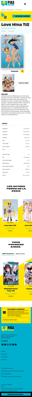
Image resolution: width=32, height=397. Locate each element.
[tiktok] (15, 344)
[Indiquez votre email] (14, 320)
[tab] (4, 123)
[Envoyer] (28, 320)
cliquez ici (18, 315)
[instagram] (5, 344)
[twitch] (13, 344)
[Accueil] (7, 3)
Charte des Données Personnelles (12, 388)
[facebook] (2, 344)
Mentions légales (6, 384)
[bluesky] (7, 344)
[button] (21, 16)
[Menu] (27, 4)
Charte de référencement (9, 391)
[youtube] (10, 344)
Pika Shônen (10, 9)
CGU (2, 386)
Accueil (3, 9)
